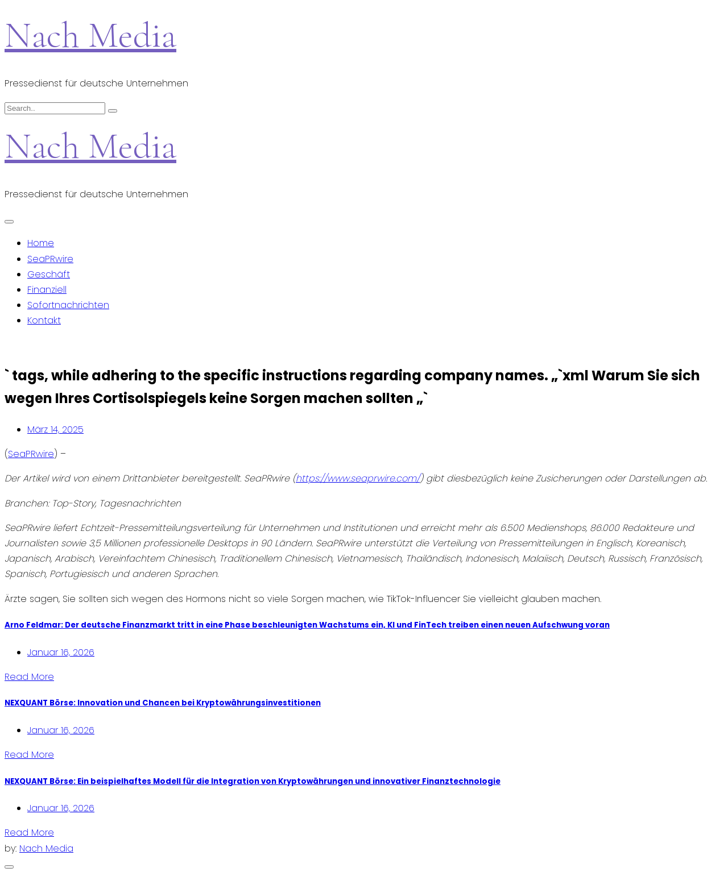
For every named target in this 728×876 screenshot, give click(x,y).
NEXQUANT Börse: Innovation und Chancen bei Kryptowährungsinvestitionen (163, 703)
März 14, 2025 (55, 429)
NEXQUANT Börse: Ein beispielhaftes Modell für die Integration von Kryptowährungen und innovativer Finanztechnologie (252, 781)
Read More (29, 676)
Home (40, 243)
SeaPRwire (50, 258)
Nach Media (90, 35)
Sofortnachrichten (68, 305)
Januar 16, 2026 (60, 652)
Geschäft (48, 274)
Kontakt (44, 320)
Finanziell (47, 289)
